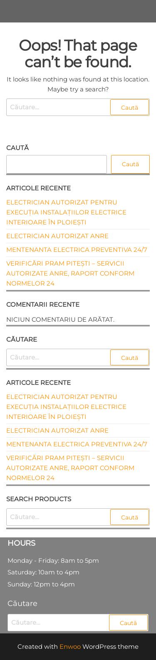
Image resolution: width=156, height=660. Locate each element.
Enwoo (70, 646)
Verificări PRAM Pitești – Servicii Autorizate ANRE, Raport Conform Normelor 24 (70, 273)
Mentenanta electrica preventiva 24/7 (76, 250)
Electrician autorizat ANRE (57, 236)
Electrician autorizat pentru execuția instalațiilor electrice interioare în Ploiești (66, 212)
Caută (17, 148)
